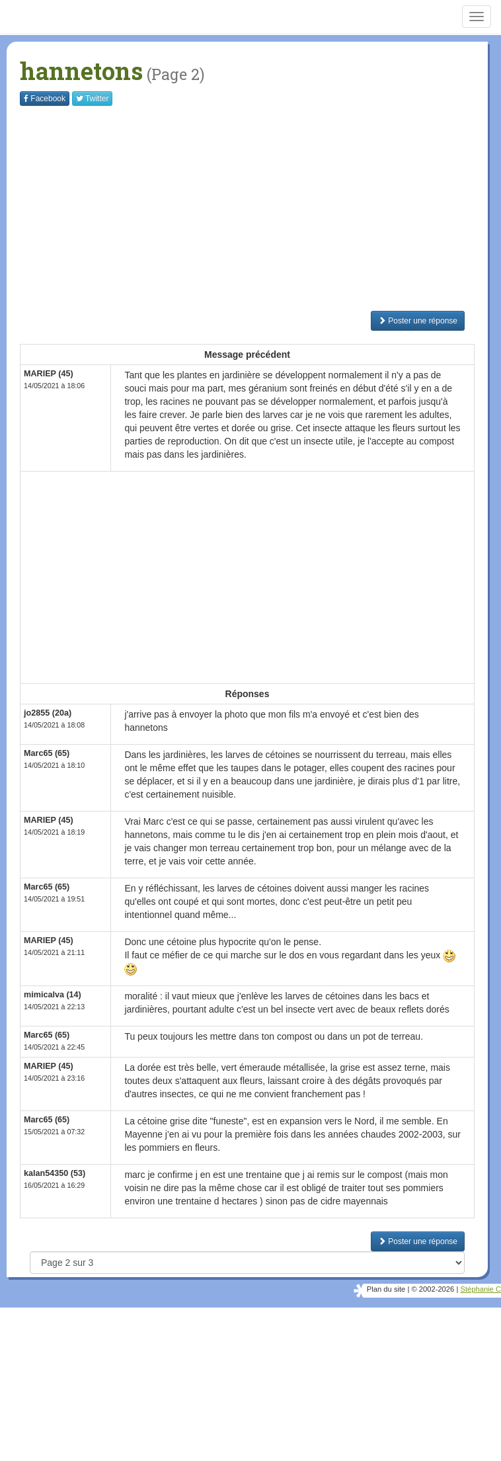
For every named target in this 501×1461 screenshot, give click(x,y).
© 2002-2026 (432, 1289)
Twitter (92, 98)
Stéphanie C (480, 1289)
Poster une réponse (417, 320)
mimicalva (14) (52, 994)
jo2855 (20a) (47, 713)
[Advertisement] (260, 208)
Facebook (44, 98)
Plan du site (386, 1289)
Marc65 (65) (46, 753)
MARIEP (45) (48, 373)
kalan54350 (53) (54, 1173)
